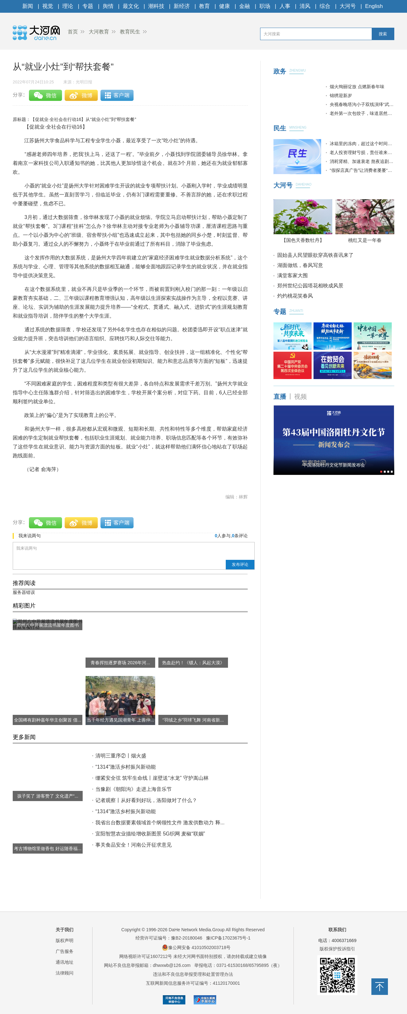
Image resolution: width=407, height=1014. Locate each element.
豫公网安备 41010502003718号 (196, 947)
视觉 (47, 6)
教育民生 (130, 31)
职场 (264, 6)
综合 (325, 6)
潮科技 (156, 6)
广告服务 (64, 951)
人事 (284, 6)
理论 (67, 6)
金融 (244, 6)
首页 (73, 31)
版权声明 (64, 940)
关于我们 (64, 929)
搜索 (383, 34)
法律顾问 (64, 972)
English (374, 6)
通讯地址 (64, 962)
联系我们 (337, 929)
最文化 (131, 6)
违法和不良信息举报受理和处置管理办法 (193, 974)
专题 (87, 6)
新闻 (27, 6)
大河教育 (99, 31)
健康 (224, 6)
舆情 (108, 6)
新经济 (182, 6)
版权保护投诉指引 (337, 948)
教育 (204, 6)
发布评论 (240, 564)
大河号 (348, 6)
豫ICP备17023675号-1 (228, 937)
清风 (305, 6)
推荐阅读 (24, 583)
